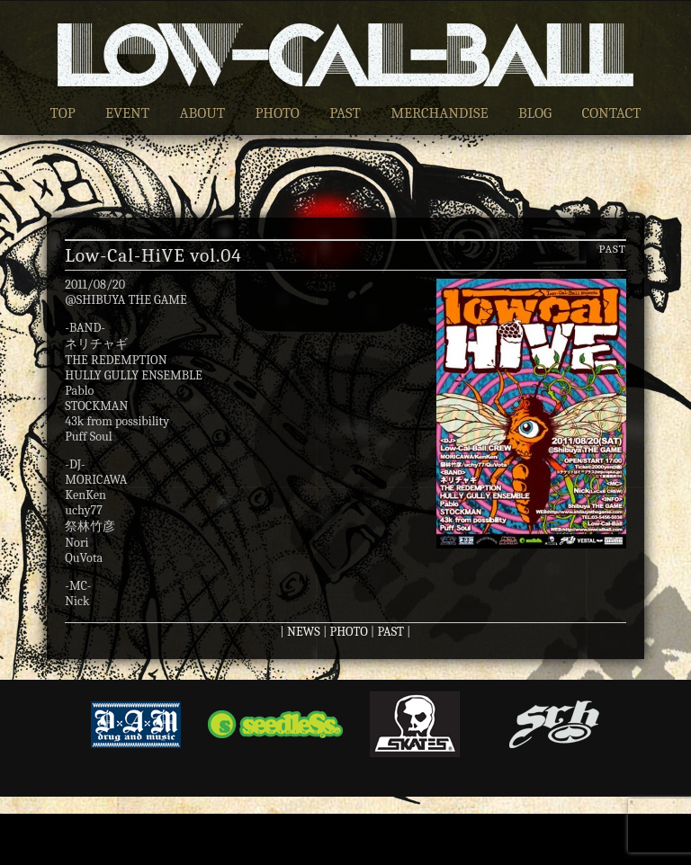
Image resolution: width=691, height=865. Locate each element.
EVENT (127, 112)
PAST (344, 112)
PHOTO (277, 112)
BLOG (535, 112)
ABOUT (202, 112)
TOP (63, 112)
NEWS (303, 631)
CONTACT (612, 112)
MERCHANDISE (439, 112)
